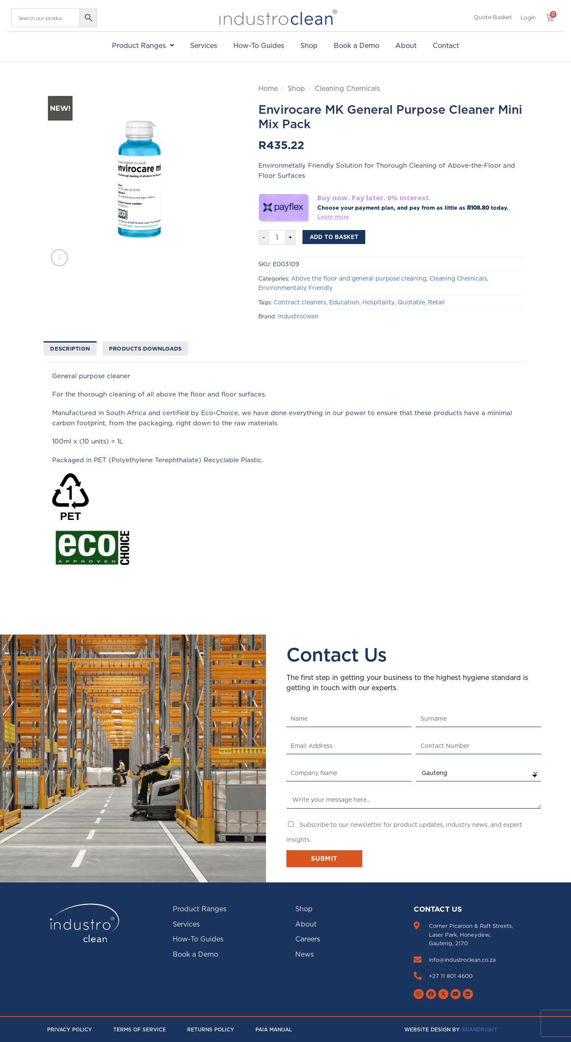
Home (268, 88)
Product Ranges (143, 45)
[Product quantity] (277, 237)
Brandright (479, 1029)
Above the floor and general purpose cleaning (358, 278)
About (406, 45)
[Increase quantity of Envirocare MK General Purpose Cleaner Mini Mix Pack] (291, 237)
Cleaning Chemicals (347, 88)
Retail (436, 302)
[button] (528, 17)
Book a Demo (356, 45)
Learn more (333, 216)
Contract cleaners (300, 302)
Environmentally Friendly (295, 288)
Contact (446, 45)
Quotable (411, 302)
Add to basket (334, 237)
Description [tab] (70, 348)
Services (203, 45)
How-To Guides (258, 45)
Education (344, 302)
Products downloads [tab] (145, 348)
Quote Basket (493, 17)
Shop (309, 45)
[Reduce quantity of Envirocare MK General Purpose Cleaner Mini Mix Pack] (263, 237)
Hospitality (378, 302)
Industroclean (298, 316)
